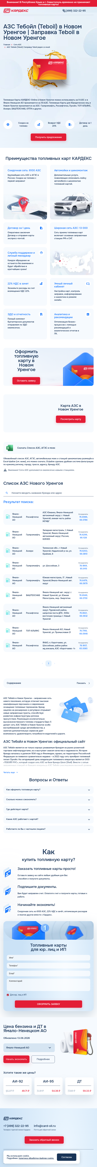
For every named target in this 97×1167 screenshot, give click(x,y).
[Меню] (92, 8)
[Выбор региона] (29, 1014)
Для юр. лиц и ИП (18, 962)
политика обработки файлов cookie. (36, 1158)
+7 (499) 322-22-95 (16, 1102)
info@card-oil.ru (45, 1102)
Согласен (66, 1157)
